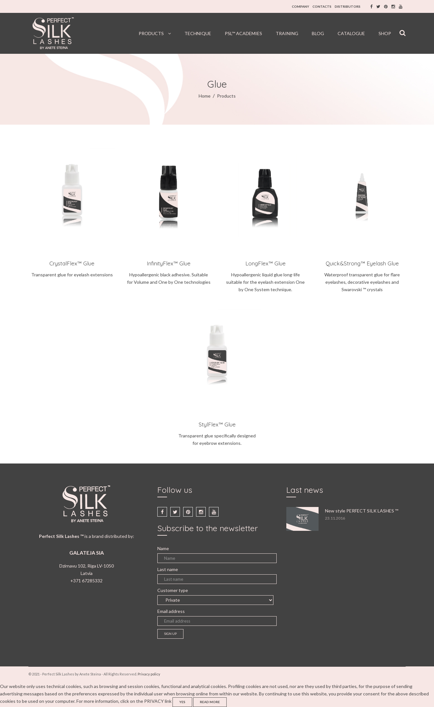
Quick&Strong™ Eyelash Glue (362, 263)
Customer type (172, 590)
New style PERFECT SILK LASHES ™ (361, 510)
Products (226, 96)
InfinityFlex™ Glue (169, 263)
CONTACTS (321, 6)
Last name (167, 569)
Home (205, 96)
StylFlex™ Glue (217, 424)
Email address (171, 611)
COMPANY (300, 6)
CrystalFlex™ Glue (71, 263)
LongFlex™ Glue (265, 263)
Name (163, 548)
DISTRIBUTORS (347, 6)
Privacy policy (149, 674)
